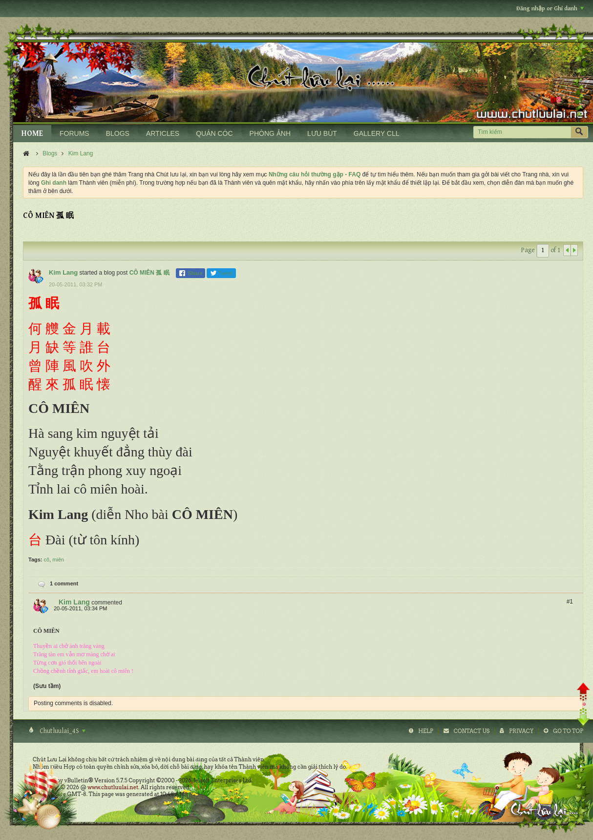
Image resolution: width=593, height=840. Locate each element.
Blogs (49, 153)
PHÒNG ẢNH (270, 133)
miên (58, 559)
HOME (32, 133)
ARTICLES (162, 133)
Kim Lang (80, 153)
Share (190, 273)
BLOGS (117, 133)
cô (47, 559)
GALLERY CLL (377, 133)
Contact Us (471, 731)
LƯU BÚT (322, 133)
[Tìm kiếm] (522, 132)
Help (425, 731)
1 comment (64, 583)
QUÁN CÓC (214, 133)
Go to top (568, 731)
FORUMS (74, 133)
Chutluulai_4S (61, 731)
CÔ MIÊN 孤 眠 (149, 272)
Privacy (521, 731)
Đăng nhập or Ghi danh (550, 8)
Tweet (221, 273)
